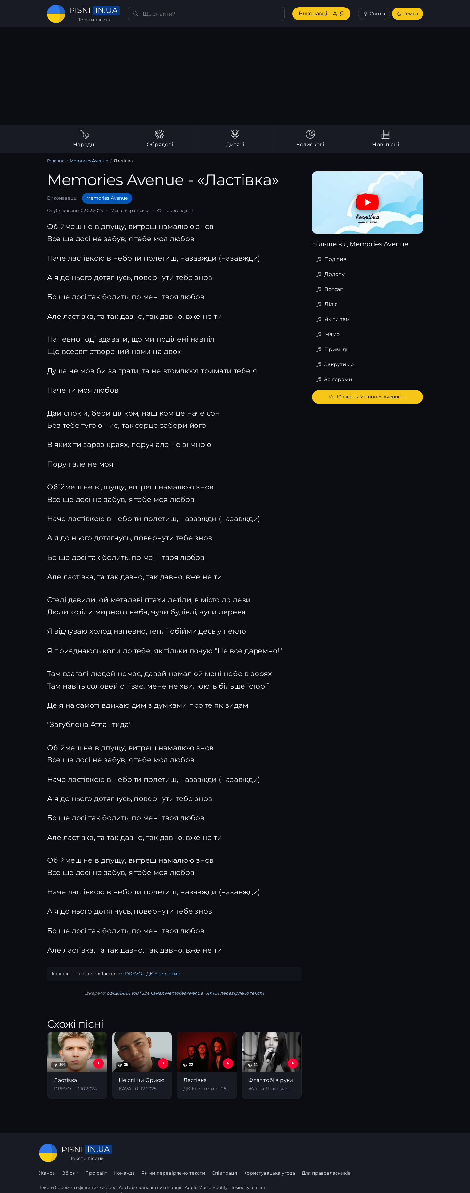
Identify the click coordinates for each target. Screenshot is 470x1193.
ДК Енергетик (159, 973)
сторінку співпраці (117, 1179)
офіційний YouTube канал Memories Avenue (154, 993)
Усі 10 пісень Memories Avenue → (367, 396)
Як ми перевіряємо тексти (231, 993)
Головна (56, 160)
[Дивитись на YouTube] (367, 202)
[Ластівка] (77, 1065)
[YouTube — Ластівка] (98, 1063)
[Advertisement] (235, 76)
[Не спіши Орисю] (142, 1065)
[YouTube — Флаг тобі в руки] (293, 1063)
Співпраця (304, 1152)
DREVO (131, 973)
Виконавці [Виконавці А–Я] (321, 13)
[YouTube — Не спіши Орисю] (163, 1063)
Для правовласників (406, 1152)
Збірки (151, 1152)
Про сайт (177, 1152)
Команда (205, 1152)
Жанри (128, 1152)
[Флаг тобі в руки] (272, 1065)
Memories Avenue (87, 160)
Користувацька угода (349, 1152)
